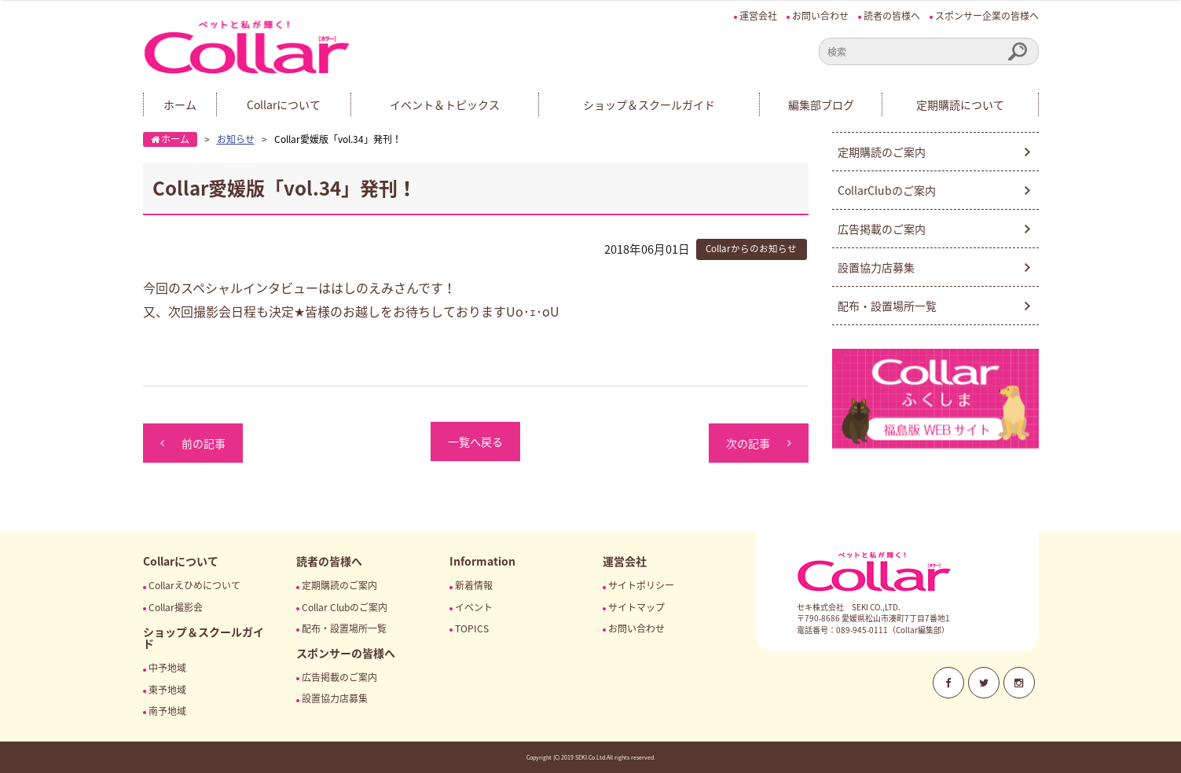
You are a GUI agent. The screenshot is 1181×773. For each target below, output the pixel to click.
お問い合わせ (820, 16)
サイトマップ (636, 607)
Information (482, 561)
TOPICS (472, 628)
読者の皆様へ (892, 16)
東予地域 (167, 690)
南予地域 (167, 711)
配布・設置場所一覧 (887, 305)
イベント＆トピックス (445, 104)
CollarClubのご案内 (887, 190)
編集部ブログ (821, 104)
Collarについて (284, 104)
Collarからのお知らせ (751, 248)
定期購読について (960, 104)
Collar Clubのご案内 (344, 607)
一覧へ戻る (475, 441)
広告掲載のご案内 (882, 228)
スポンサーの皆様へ (345, 653)
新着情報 (474, 585)
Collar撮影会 (176, 607)
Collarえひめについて (194, 585)
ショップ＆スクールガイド (649, 104)
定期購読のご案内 (882, 151)
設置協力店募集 (876, 267)
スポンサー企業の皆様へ (987, 16)
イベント (474, 607)
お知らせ (236, 139)
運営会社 (758, 16)
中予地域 (167, 668)
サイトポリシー (641, 585)
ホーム (179, 104)
